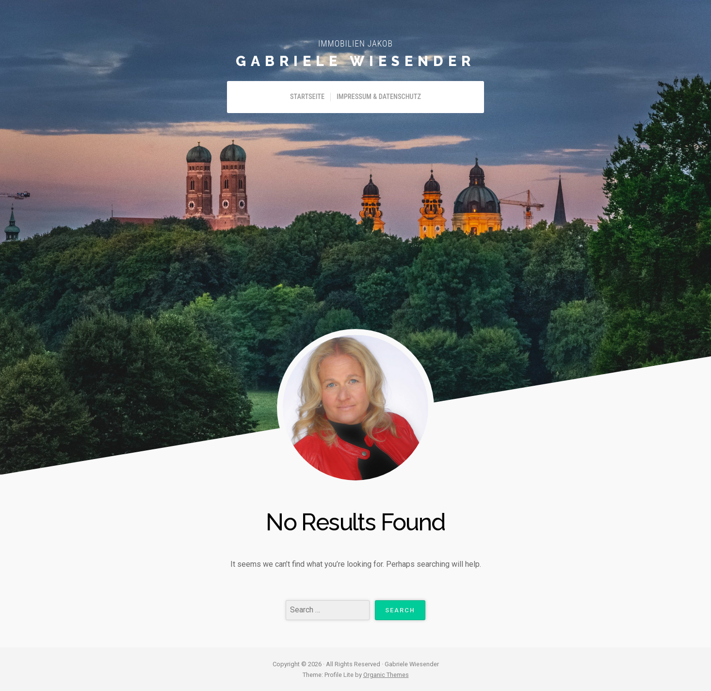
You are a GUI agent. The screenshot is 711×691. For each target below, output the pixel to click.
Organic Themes (386, 674)
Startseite (307, 97)
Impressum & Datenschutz (379, 97)
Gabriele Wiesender (355, 61)
